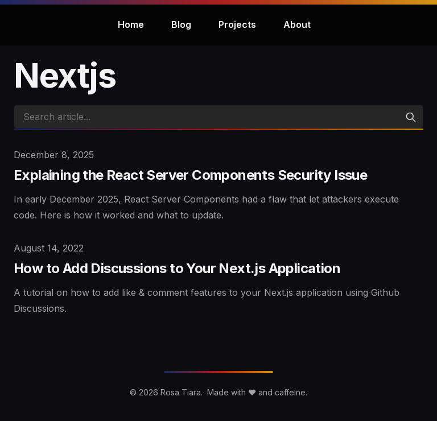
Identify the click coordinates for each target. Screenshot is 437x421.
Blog (181, 24)
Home (131, 24)
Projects (237, 24)
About (297, 24)
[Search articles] (218, 117)
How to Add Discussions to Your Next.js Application (177, 268)
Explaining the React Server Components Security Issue (190, 175)
